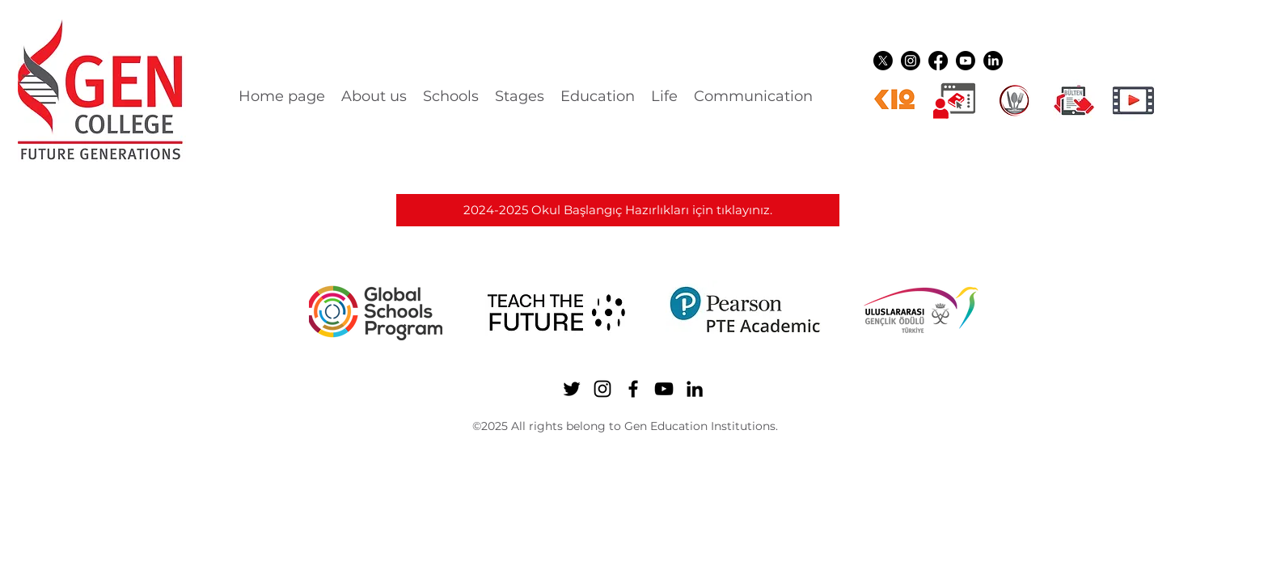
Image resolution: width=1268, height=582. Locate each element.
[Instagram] (910, 60)
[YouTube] (965, 60)
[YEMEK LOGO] (1014, 100)
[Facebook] (938, 60)
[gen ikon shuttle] (1074, 100)
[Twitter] (883, 60)
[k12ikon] (894, 100)
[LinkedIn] (993, 60)
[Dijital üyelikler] (954, 100)
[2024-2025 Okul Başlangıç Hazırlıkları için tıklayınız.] (617, 210)
